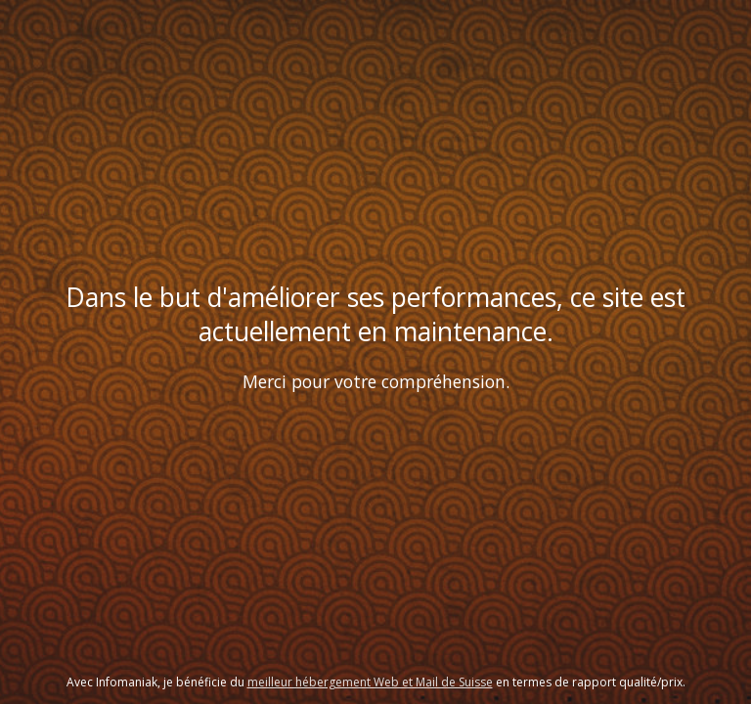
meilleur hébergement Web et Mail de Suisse (370, 682)
